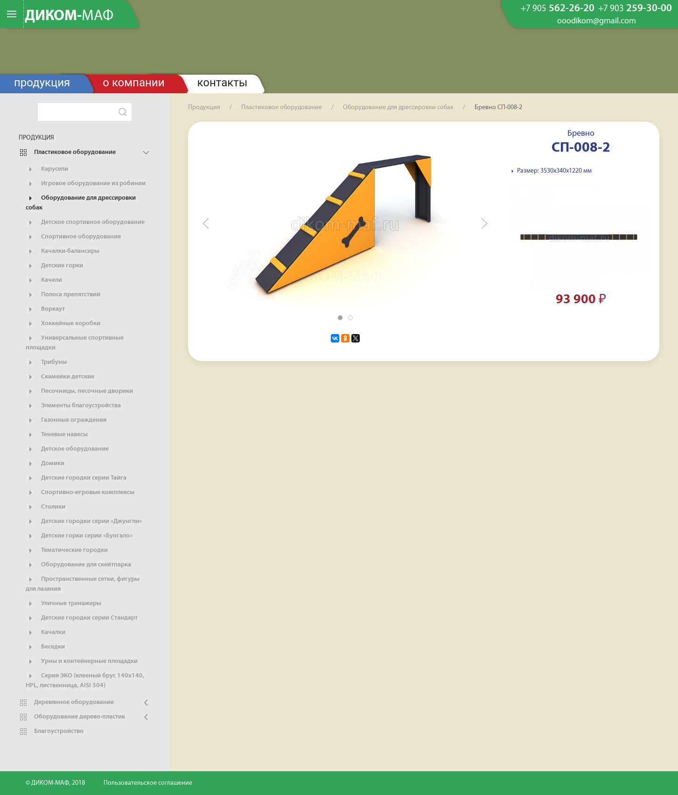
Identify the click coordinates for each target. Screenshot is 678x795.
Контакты (222, 82)
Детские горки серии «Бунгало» (79, 536)
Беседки (45, 647)
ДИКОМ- (69, 16)
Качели (44, 280)
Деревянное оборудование (66, 702)
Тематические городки (67, 550)
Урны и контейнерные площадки (82, 661)
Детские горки (54, 266)
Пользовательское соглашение (148, 783)
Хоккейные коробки (63, 323)
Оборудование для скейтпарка (78, 565)
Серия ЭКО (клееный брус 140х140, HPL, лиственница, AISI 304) (85, 680)
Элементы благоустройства (73, 406)
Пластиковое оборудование (67, 152)
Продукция (42, 82)
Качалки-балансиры (62, 251)
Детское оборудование (67, 449)
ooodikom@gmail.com (596, 21)
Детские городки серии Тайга (76, 478)
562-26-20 (557, 9)
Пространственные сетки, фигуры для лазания (83, 584)
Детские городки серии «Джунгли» (84, 521)
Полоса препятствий (63, 295)
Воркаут (45, 309)
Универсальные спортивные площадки (75, 342)
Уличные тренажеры (63, 603)
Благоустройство (51, 731)
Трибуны (46, 362)
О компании (133, 82)
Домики (45, 463)
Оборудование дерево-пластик (72, 717)
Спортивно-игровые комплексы (80, 492)
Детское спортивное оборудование (85, 222)
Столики (45, 507)
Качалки (45, 632)
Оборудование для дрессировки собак (81, 202)
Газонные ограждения (66, 420)
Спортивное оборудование (73, 237)
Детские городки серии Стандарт (82, 618)
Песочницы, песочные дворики (79, 391)
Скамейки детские (60, 377)
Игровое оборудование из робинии (86, 183)
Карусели (47, 169)
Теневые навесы (57, 434)
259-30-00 (635, 9)
